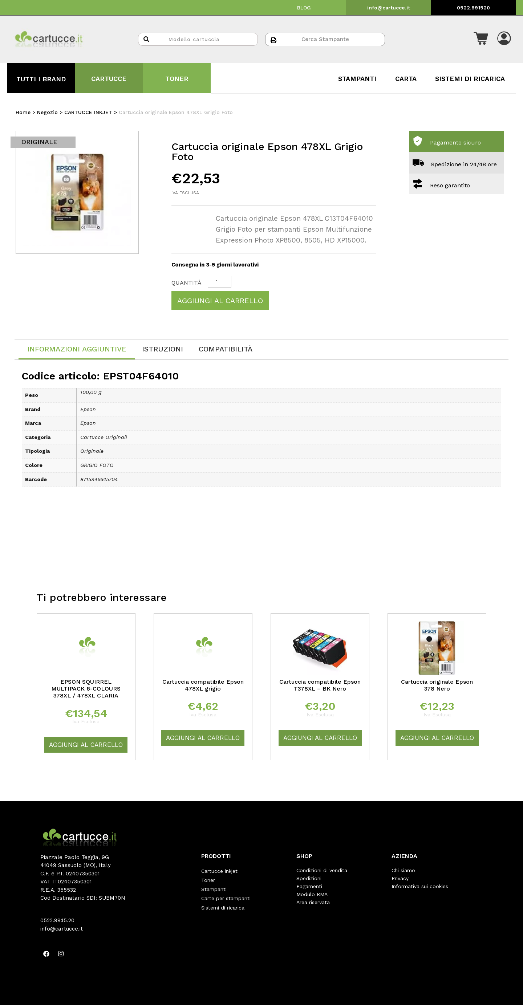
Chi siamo (403, 870)
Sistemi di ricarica (222, 902)
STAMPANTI (357, 78)
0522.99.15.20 (57, 920)
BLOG (304, 8)
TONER (176, 78)
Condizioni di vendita (321, 870)
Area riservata (313, 902)
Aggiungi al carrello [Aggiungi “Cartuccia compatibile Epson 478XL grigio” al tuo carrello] (203, 737)
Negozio (47, 112)
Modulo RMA (312, 894)
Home (23, 112)
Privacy (400, 878)
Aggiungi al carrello (220, 300)
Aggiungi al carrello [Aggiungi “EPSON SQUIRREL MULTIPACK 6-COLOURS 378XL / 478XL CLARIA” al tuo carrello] (86, 744)
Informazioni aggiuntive (76, 349)
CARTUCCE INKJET (88, 112)
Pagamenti (309, 886)
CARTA (406, 78)
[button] (481, 39)
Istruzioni (162, 349)
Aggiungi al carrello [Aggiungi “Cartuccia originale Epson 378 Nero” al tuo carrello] (437, 737)
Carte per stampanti (226, 894)
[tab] (77, 349)
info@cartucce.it (388, 8)
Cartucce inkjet (219, 870)
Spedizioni (308, 878)
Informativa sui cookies (420, 886)
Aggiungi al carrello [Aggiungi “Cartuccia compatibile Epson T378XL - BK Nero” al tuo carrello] (320, 737)
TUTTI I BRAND (41, 79)
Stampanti (214, 886)
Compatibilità (225, 349)
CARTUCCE (108, 78)
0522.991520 (473, 8)
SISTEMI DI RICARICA (470, 78)
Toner (208, 878)
